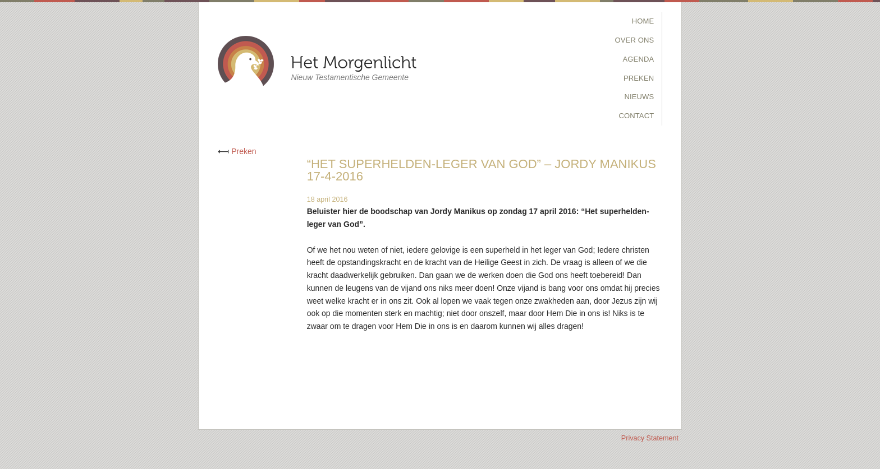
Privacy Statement (650, 438)
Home (643, 21)
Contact (636, 116)
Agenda (638, 59)
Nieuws (639, 96)
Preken (639, 78)
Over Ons (634, 40)
